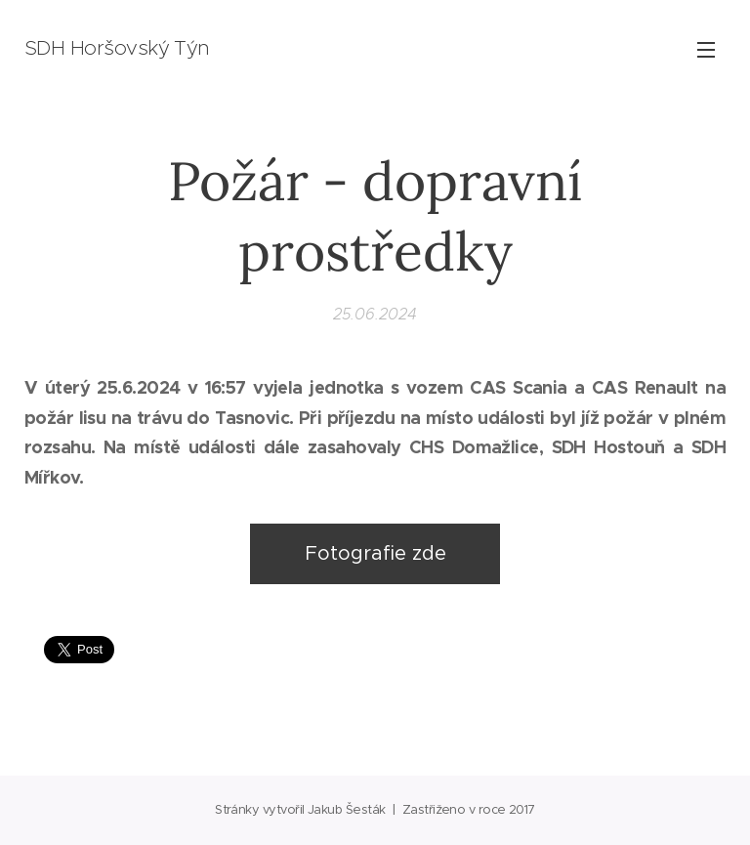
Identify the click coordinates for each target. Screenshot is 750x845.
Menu (706, 50)
